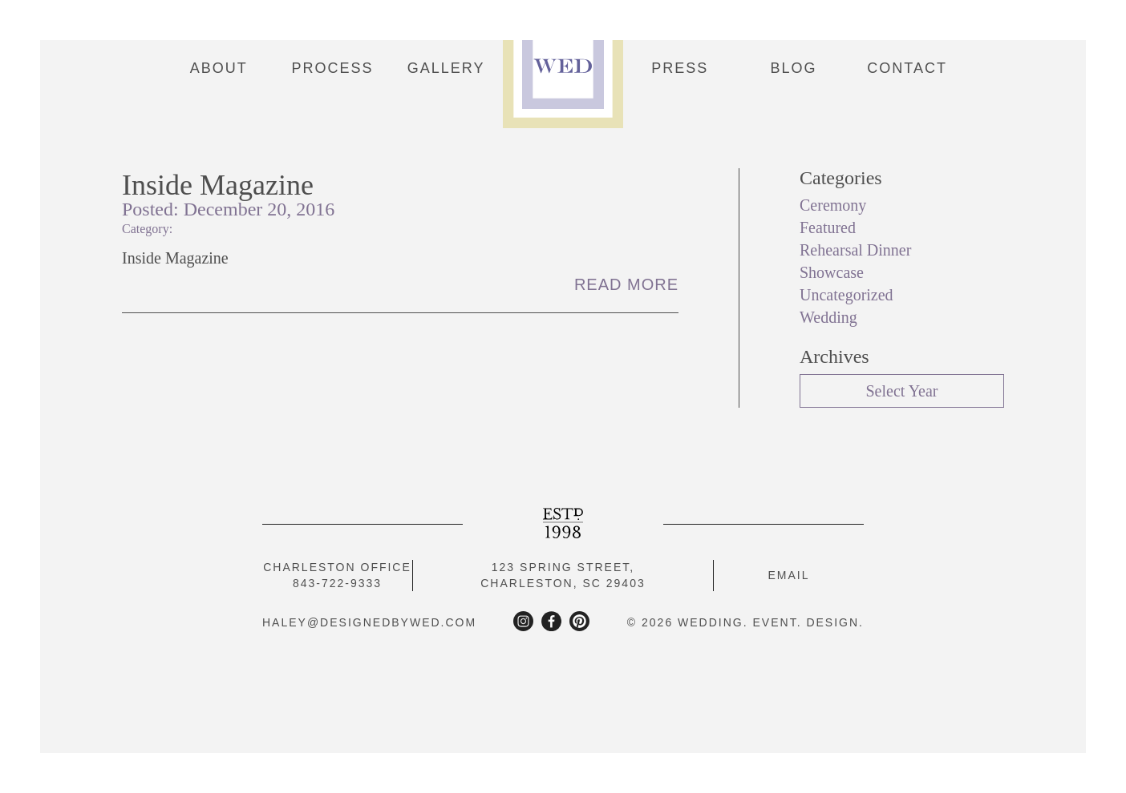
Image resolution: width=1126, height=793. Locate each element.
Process (332, 68)
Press (679, 68)
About (219, 68)
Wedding (828, 317)
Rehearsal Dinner (855, 250)
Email (788, 575)
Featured (828, 227)
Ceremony (833, 205)
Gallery (446, 68)
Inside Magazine (218, 185)
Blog (794, 68)
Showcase (832, 272)
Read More (626, 284)
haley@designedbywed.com (369, 622)
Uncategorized (846, 295)
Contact (907, 68)
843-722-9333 (337, 583)
